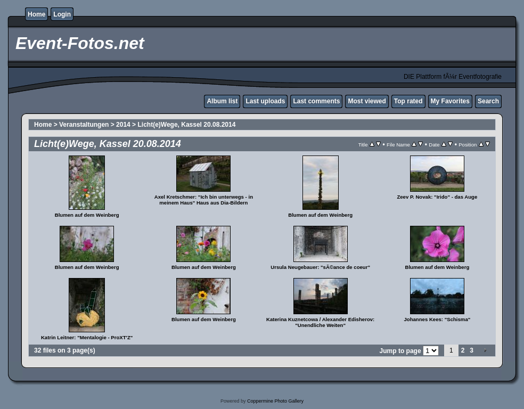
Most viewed (367, 101)
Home (36, 14)
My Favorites (450, 101)
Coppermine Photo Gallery (275, 401)
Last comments (316, 101)
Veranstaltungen (85, 124)
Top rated (408, 101)
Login (62, 14)
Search (488, 101)
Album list (222, 101)
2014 (123, 124)
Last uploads (265, 101)
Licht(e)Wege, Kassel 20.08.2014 (186, 124)
